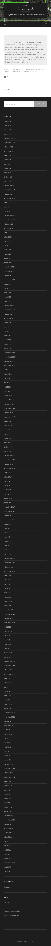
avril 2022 (7, 293)
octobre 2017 (8, 515)
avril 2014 (7, 695)
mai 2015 (7, 640)
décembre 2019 (9, 404)
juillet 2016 (8, 580)
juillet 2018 (8, 477)
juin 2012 (7, 790)
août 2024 (7, 202)
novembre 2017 (9, 511)
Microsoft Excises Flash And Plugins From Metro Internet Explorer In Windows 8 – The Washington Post (24, 70)
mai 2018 (7, 485)
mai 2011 (7, 846)
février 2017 (8, 550)
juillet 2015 (8, 631)
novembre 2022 (9, 271)
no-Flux (25, 942)
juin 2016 (7, 584)
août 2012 (7, 781)
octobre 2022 (8, 275)
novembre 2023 (9, 220)
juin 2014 (7, 687)
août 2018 (7, 473)
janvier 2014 (8, 708)
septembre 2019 (9, 417)
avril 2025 (7, 168)
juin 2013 (7, 738)
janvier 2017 (8, 554)
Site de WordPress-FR (11, 915)
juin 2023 (7, 241)
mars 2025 (7, 173)
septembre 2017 (9, 520)
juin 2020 (7, 378)
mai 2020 (7, 383)
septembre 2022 (9, 280)
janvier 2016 (8, 605)
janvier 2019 (8, 451)
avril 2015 (7, 644)
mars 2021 (7, 340)
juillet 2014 (8, 683)
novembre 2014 (9, 665)
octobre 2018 (8, 464)
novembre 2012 (9, 768)
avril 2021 (7, 335)
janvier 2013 (8, 760)
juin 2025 (7, 164)
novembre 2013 (9, 717)
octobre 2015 (8, 618)
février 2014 (8, 704)
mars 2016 (7, 597)
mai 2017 (7, 537)
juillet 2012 (8, 786)
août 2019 (7, 421)
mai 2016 (7, 588)
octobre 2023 (8, 224)
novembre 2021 (9, 310)
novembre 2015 (9, 614)
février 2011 (8, 858)
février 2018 (8, 498)
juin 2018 (7, 481)
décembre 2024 (9, 185)
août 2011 (7, 833)
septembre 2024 (9, 198)
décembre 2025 (9, 138)
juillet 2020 (8, 374)
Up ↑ (32, 942)
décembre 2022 (9, 267)
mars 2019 (7, 443)
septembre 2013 (9, 726)
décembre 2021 (9, 305)
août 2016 (7, 575)
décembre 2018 (9, 455)
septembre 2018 (9, 468)
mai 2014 (7, 691)
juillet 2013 (8, 734)
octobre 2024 (8, 194)
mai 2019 (7, 434)
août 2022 (7, 284)
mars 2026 (7, 125)
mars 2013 (7, 751)
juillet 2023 (8, 237)
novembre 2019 (9, 408)
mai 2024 (7, 211)
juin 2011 (7, 841)
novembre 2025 (9, 142)
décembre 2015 (9, 610)
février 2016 (8, 601)
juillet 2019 (8, 425)
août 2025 (7, 155)
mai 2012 (7, 794)
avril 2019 (7, 438)
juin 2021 (7, 327)
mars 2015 (7, 648)
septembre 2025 (9, 151)
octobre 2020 (8, 361)
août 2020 (7, 370)
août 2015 (7, 627)
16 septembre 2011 (10, 32)
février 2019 (8, 447)
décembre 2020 (9, 353)
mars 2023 (7, 254)
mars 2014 (7, 700)
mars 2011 (7, 854)
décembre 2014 (9, 661)
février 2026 (8, 130)
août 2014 (7, 678)
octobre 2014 (8, 670)
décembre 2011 (9, 815)
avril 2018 (7, 490)
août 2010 (7, 867)
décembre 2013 (9, 713)
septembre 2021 (9, 318)
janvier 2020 (8, 400)
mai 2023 (7, 245)
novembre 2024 (9, 190)
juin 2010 (7, 871)
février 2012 (8, 807)
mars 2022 (7, 297)
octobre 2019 (8, 413)
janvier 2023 (8, 263)
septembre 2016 (9, 571)
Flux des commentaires (12, 911)
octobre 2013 (8, 721)
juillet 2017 (8, 528)
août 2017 (7, 524)
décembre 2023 (9, 215)
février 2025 (8, 177)
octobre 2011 (8, 824)
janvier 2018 (8, 503)
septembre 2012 (9, 777)
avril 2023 (7, 250)
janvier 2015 (8, 657)
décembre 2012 (9, 764)
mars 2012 (7, 803)
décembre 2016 (9, 558)
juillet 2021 (8, 323)
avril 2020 (7, 387)
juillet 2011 (8, 837)
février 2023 (8, 258)
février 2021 (8, 344)
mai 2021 (7, 331)
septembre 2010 (9, 863)
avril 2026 (7, 121)
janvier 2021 (8, 348)
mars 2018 (7, 494)
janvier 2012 (8, 811)
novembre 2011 (9, 820)
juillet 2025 (8, 160)
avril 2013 (7, 747)
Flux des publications (11, 907)
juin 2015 (7, 635)
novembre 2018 (9, 460)
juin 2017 (7, 533)
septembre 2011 (9, 828)
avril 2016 (7, 593)
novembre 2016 (9, 563)
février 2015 (8, 653)
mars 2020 (7, 391)
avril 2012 (7, 798)
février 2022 (8, 301)
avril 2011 (7, 850)
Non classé (10, 77)
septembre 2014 (9, 674)
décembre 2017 (9, 507)
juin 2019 (7, 430)
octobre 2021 (8, 314)
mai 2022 (7, 288)
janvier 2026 (8, 134)
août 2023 (7, 233)
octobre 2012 (8, 773)
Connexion (7, 902)
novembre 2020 (9, 357)
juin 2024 (7, 207)
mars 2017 (7, 545)
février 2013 (8, 755)
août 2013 (7, 730)
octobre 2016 (8, 567)
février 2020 (8, 395)
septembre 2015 (9, 623)
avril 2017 (7, 541)
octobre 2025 (8, 147)
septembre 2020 (9, 365)
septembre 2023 (9, 228)
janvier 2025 (8, 181)
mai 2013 (7, 743)
